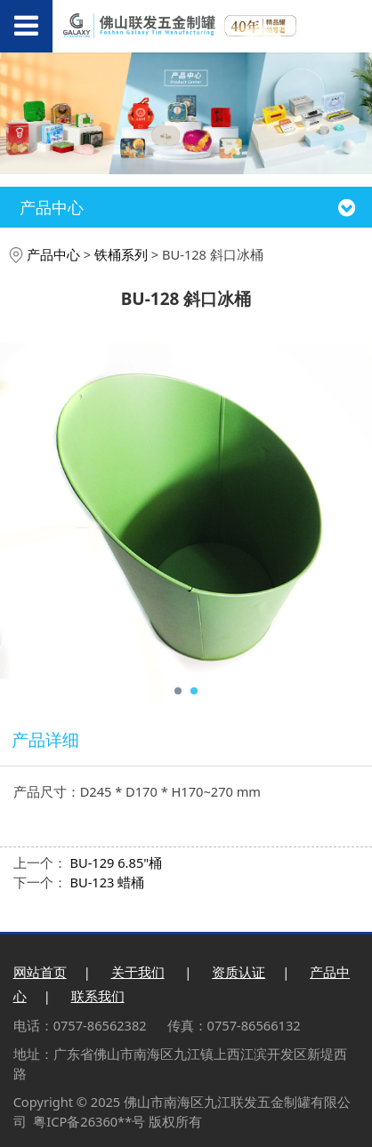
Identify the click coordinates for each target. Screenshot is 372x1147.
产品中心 (53, 254)
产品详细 (45, 739)
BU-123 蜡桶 (106, 882)
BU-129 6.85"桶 (115, 862)
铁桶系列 (121, 254)
